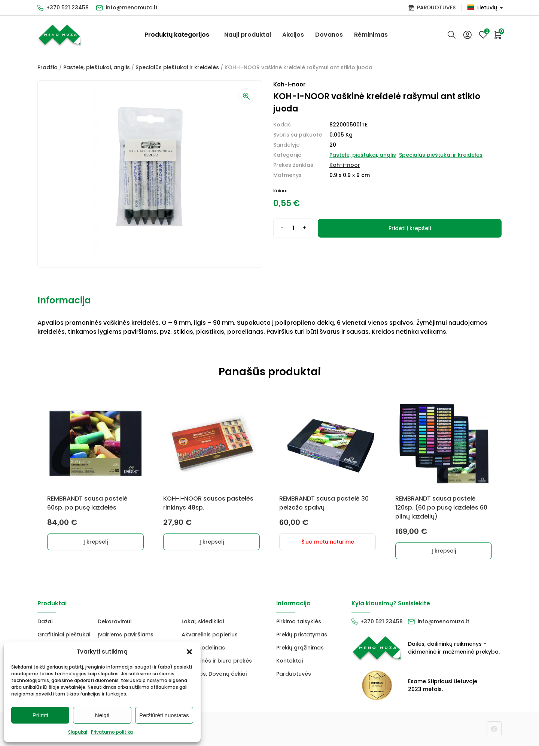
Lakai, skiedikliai (203, 621)
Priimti (40, 715)
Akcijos (293, 34)
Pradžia (47, 67)
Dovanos (329, 34)
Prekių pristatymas (301, 634)
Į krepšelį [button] (95, 541)
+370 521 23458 (67, 7)
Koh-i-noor (344, 165)
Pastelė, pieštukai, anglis (96, 67)
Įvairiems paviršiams (125, 634)
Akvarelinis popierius (210, 634)
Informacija (64, 300)
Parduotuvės (293, 674)
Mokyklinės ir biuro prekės (217, 660)
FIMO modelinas (203, 647)
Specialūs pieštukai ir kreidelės (177, 67)
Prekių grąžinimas (300, 647)
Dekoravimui (114, 621)
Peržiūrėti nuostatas (164, 715)
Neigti (102, 715)
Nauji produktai (247, 34)
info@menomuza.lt (132, 7)
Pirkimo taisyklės (298, 621)
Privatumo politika (112, 732)
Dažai (44, 621)
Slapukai (77, 732)
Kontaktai (289, 660)
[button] (189, 651)
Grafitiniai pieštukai (63, 634)
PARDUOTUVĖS (436, 7)
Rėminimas (371, 34)
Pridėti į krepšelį (410, 228)
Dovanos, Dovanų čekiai (214, 674)
